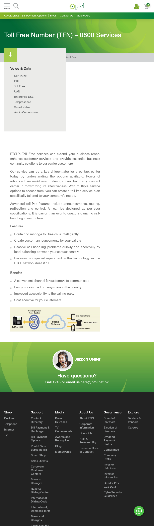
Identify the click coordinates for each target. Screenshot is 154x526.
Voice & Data (70, 57)
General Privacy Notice (36, 504)
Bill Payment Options (34, 15)
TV (6, 351)
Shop (8, 329)
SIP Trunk (20, 75)
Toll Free (19, 86)
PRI (16, 81)
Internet (9, 346)
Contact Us (66, 15)
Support (37, 329)
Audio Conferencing (26, 112)
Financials (85, 349)
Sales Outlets (39, 377)
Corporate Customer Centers (37, 386)
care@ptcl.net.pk (95, 298)
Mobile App (83, 15)
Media (59, 329)
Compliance (111, 366)
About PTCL (87, 334)
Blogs (58, 362)
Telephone (10, 340)
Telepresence (22, 102)
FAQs (53, 15)
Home (57, 57)
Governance (113, 329)
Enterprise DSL (23, 96)
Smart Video (22, 107)
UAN (17, 91)
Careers (133, 344)
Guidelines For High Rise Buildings (40, 445)
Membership (63, 368)
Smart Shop (38, 371)
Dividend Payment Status (109, 357)
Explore (133, 329)
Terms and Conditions (14, 504)
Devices (9, 334)
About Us (86, 329)
